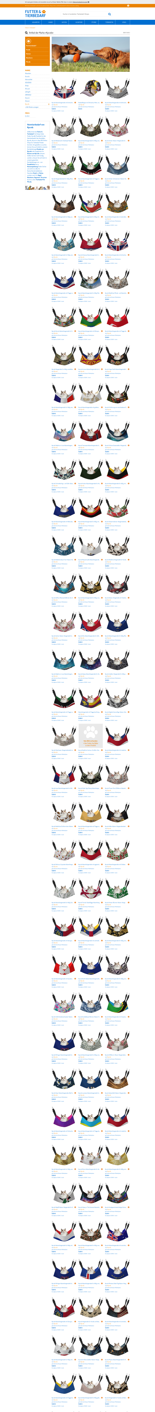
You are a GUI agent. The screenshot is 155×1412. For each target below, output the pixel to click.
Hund (34, 173)
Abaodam (28, 73)
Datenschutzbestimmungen (80, 2)
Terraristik (109, 22)
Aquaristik (35, 22)
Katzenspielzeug (32, 167)
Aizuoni (27, 98)
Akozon (27, 101)
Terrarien (44, 177)
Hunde (50, 22)
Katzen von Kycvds (33, 153)
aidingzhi (27, 92)
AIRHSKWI (28, 95)
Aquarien (37, 177)
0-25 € (27, 116)
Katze (41, 173)
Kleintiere (79, 22)
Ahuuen (27, 89)
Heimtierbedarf (31, 46)
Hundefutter (31, 164)
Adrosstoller (28, 79)
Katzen (64, 22)
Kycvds (27, 104)
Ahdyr (27, 86)
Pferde (94, 22)
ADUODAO (28, 83)
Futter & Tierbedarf (30, 27)
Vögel (124, 22)
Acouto (27, 76)
